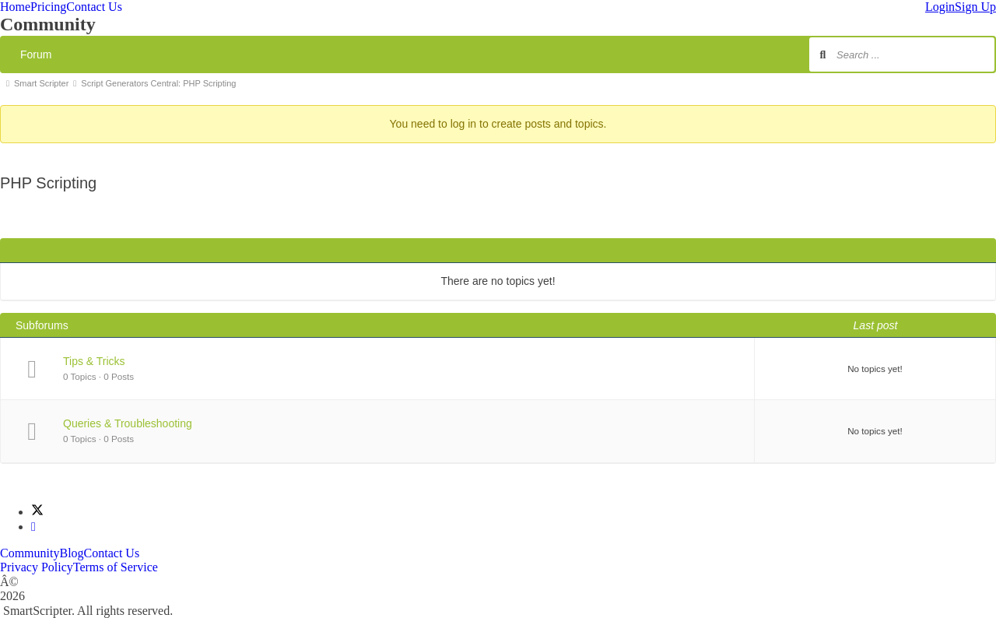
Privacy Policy (36, 567)
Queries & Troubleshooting (127, 423)
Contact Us (94, 6)
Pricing (48, 6)
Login (940, 6)
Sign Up (975, 6)
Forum (35, 54)
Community (29, 553)
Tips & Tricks (94, 361)
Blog (71, 553)
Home (15, 6)
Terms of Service (115, 567)
